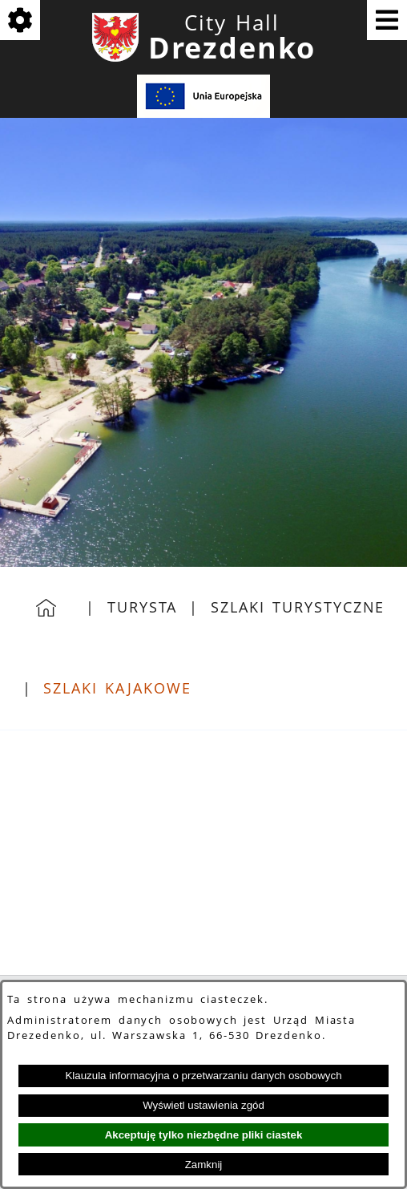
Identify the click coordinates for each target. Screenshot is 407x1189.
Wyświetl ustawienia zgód (203, 1105)
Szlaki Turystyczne (298, 607)
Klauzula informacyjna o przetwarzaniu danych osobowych (203, 1076)
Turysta (142, 607)
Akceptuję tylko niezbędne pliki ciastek (204, 1135)
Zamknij (204, 1165)
